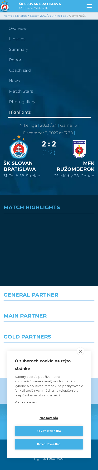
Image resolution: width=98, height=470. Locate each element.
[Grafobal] (24, 330)
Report (16, 60)
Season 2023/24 (40, 15)
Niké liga (60, 15)
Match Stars (21, 91)
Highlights (20, 112)
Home (8, 15)
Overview (18, 28)
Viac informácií (26, 402)
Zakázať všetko (48, 431)
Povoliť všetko (48, 444)
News (14, 81)
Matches (21, 15)
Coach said (20, 70)
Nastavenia (48, 418)
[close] (80, 351)
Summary (18, 49)
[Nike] (49, 309)
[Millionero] (73, 330)
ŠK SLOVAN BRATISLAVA (40, 6)
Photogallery (22, 102)
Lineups (17, 39)
